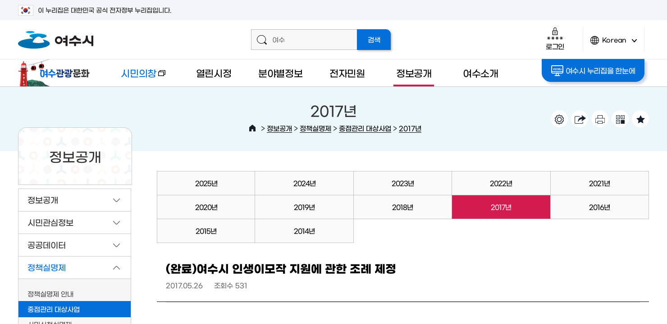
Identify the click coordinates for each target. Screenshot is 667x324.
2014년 (304, 230)
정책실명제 (315, 128)
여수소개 (480, 72)
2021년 (599, 183)
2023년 (403, 183)
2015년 (206, 230)
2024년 (304, 183)
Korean (613, 44)
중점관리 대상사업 (365, 128)
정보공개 (414, 72)
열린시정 (214, 72)
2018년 (402, 206)
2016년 (599, 206)
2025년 (206, 183)
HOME (252, 128)
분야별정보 (280, 72)
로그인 (555, 38)
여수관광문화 (56, 72)
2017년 (410, 128)
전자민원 (347, 72)
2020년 (206, 206)
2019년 (304, 206)
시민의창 (135, 77)
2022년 (501, 183)
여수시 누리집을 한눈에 (593, 70)
